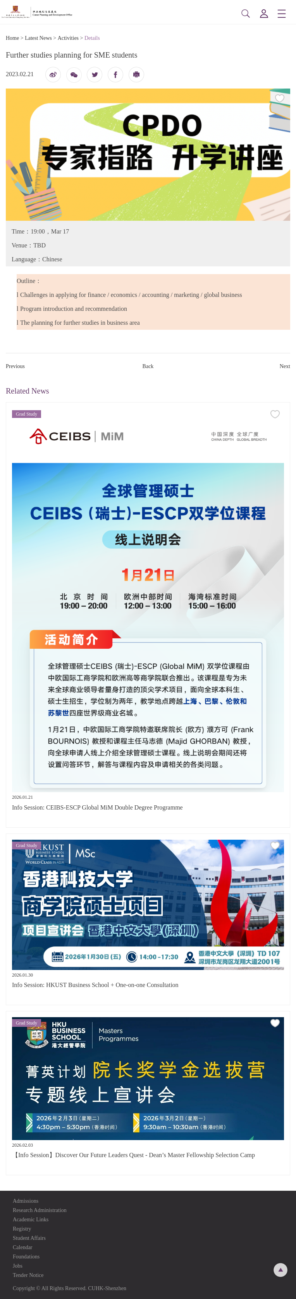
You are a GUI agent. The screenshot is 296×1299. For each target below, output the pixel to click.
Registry (22, 1229)
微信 (74, 77)
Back (148, 366)
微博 (53, 76)
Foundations (26, 1257)
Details (92, 38)
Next (285, 366)
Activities (68, 38)
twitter (94, 74)
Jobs (17, 1266)
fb (115, 74)
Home (12, 38)
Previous (15, 366)
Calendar (23, 1247)
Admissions (25, 1201)
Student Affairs (29, 1238)
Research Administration (40, 1210)
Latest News (38, 38)
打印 (136, 76)
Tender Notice (28, 1275)
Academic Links (30, 1219)
